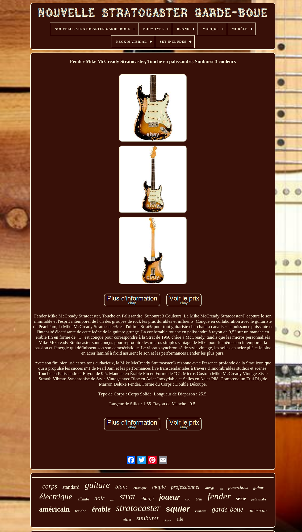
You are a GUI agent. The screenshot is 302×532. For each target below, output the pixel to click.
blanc (121, 486)
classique (140, 488)
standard (70, 487)
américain (54, 509)
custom (201, 511)
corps (49, 486)
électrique (55, 496)
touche (80, 511)
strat (127, 496)
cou (187, 499)
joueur (169, 497)
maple (159, 486)
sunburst (147, 518)
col (221, 488)
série (241, 498)
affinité (83, 499)
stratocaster (138, 508)
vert (112, 500)
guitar (258, 488)
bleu (199, 499)
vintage (209, 488)
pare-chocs (238, 487)
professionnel (185, 487)
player (167, 520)
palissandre (259, 499)
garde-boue (227, 509)
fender (219, 496)
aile (180, 519)
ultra (127, 519)
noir (99, 498)
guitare (97, 485)
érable (101, 509)
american (258, 510)
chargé (147, 498)
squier (178, 508)
